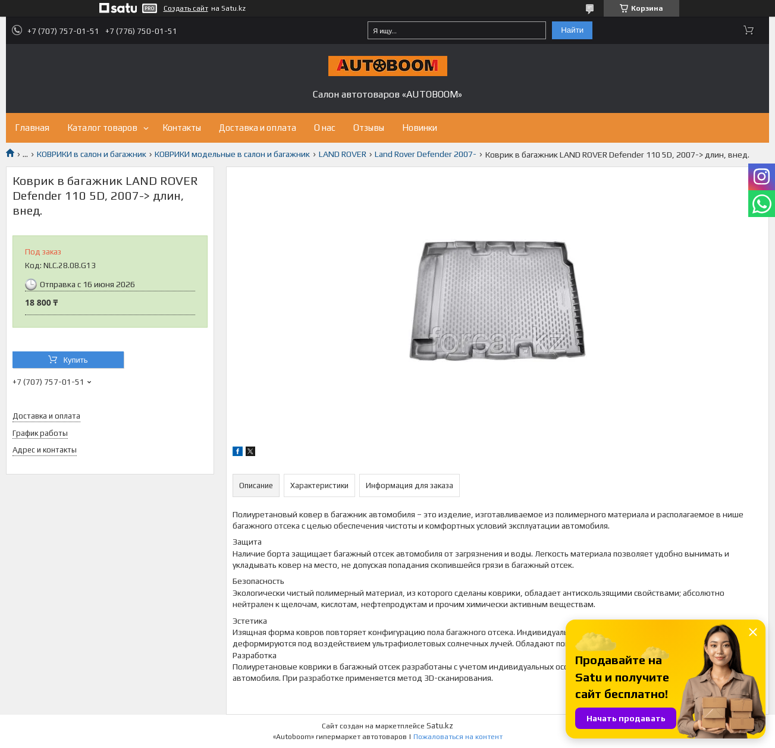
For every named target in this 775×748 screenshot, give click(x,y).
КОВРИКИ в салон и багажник (91, 154)
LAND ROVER (342, 154)
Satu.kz (439, 725)
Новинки (419, 127)
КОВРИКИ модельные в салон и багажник (232, 154)
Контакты (181, 127)
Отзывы (368, 127)
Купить (75, 360)
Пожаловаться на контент (458, 737)
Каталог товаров (102, 127)
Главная (32, 127)
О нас (324, 127)
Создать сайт (186, 8)
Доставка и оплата (257, 127)
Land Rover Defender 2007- (425, 154)
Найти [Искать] (572, 30)
